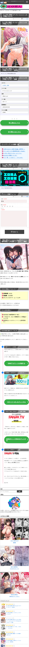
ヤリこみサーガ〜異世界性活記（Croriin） (14, 151)
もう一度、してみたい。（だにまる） (13, 157)
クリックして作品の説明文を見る (9, 73)
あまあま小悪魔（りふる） (10, 155)
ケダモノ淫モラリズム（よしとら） (12, 153)
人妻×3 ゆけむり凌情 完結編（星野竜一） (14, 149)
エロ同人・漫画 (6, 85)
